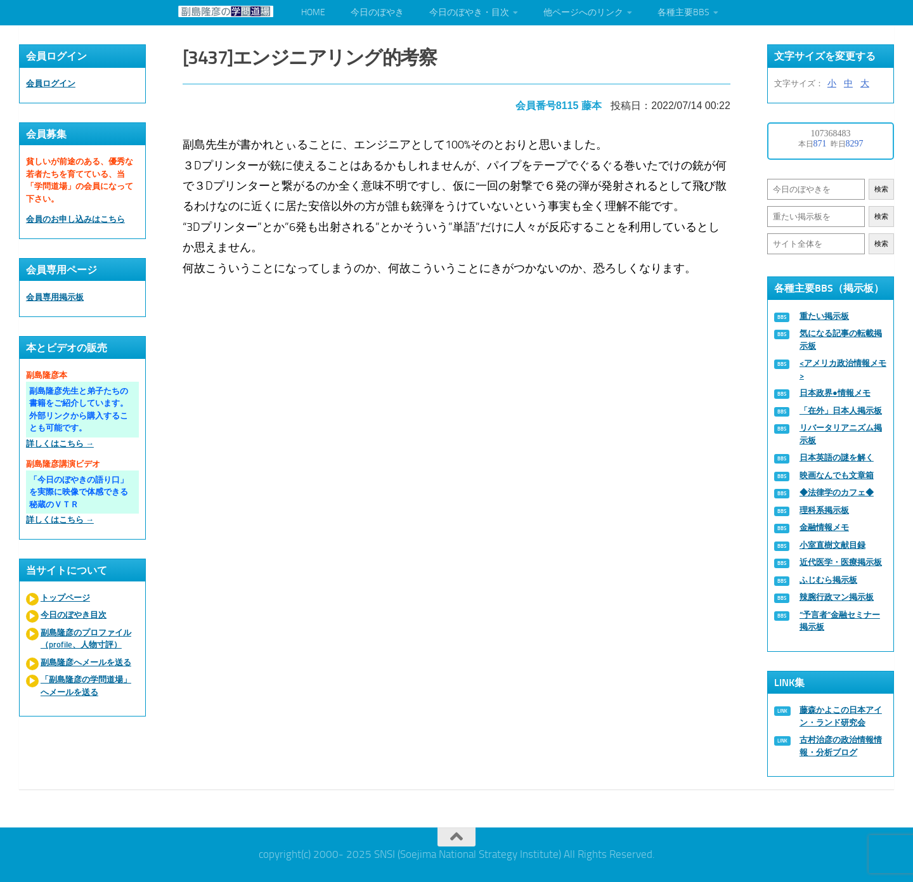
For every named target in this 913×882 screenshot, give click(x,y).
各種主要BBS (683, 12)
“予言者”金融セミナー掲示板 (840, 621)
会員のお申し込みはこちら (75, 219)
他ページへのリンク (583, 12)
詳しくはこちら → (60, 443)
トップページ (65, 597)
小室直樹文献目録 (832, 545)
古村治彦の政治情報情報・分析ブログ (841, 746)
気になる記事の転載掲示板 (841, 339)
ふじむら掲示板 (828, 580)
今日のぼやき (377, 12)
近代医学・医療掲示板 (841, 562)
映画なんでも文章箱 (837, 475)
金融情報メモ (824, 527)
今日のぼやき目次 (74, 614)
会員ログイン (50, 83)
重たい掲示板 (824, 316)
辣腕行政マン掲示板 (837, 597)
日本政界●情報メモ (835, 393)
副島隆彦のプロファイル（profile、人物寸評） (86, 639)
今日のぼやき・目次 (469, 12)
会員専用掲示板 (55, 297)
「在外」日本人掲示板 (841, 410)
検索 (881, 189)
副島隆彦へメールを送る (86, 662)
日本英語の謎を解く (837, 457)
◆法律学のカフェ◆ (837, 492)
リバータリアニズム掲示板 (841, 434)
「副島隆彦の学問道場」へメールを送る (86, 686)
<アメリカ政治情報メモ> (843, 369)
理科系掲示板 (824, 510)
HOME (313, 12)
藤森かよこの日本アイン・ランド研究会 (841, 716)
